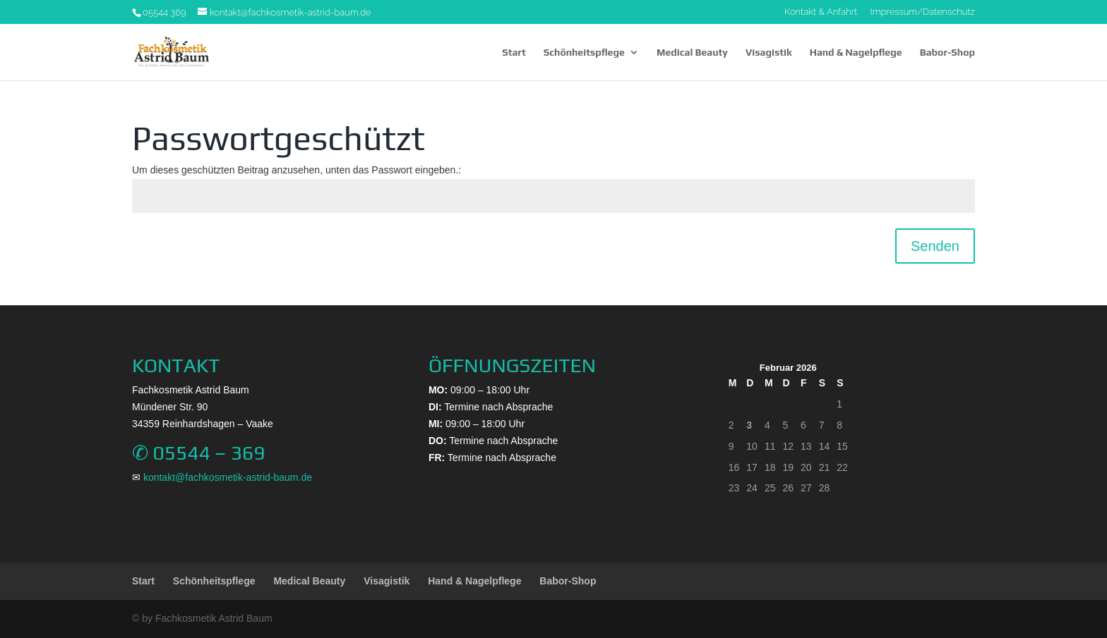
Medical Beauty (692, 52)
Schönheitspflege (584, 52)
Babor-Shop (947, 52)
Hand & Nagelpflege (856, 52)
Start (513, 52)
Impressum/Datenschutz (922, 12)
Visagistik (769, 52)
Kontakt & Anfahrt (820, 12)
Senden (935, 246)
